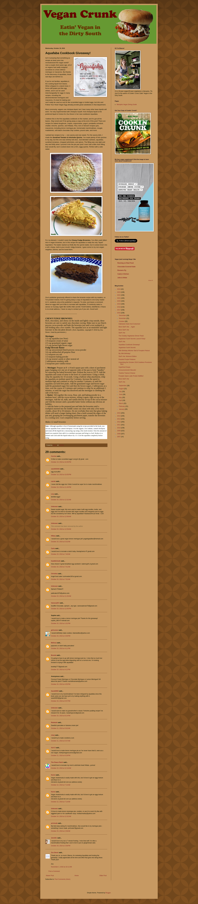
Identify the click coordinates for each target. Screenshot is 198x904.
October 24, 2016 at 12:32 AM (61, 816)
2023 (119, 292)
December (122, 315)
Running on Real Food (125, 263)
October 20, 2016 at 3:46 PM (60, 636)
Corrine (53, 456)
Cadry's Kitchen (123, 274)
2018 (119, 307)
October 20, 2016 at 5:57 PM (60, 701)
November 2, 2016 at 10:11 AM (61, 867)
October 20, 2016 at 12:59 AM (61, 529)
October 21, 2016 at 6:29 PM (60, 755)
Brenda (54, 655)
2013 (119, 419)
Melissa (53, 643)
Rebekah (54, 722)
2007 (119, 437)
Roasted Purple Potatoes (127, 359)
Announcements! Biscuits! (127, 370)
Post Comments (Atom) (62, 879)
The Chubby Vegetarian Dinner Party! (131, 336)
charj (53, 735)
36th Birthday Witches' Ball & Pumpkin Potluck (134, 350)
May (120, 397)
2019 (119, 304)
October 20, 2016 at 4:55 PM (60, 684)
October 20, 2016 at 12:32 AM (61, 500)
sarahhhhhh (55, 469)
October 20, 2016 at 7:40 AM (60, 554)
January (122, 409)
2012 (119, 422)
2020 (119, 301)
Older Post (103, 875)
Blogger (108, 893)
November (122, 318)
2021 (119, 298)
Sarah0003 (55, 691)
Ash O (53, 748)
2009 (119, 431)
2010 (119, 428)
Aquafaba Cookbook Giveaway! (129, 345)
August (121, 389)
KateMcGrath (55, 561)
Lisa (52, 494)
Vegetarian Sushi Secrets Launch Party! (132, 339)
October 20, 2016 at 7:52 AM (60, 579)
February (122, 406)
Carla (53, 548)
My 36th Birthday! (124, 353)
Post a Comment (54, 871)
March (121, 403)
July (120, 391)
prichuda (54, 823)
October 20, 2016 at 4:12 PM (60, 669)
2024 (119, 289)
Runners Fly (121, 270)
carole (53, 481)
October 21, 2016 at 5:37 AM (60, 741)
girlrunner (54, 630)
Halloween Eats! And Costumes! (129, 324)
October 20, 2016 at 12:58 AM (61, 516)
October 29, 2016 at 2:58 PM (60, 846)
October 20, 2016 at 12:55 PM (61, 609)
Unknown (54, 506)
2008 (119, 434)
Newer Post (50, 875)
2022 (119, 295)
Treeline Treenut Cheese (127, 373)
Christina (54, 574)
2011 (119, 425)
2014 (119, 416)
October (122, 321)
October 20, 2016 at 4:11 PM (60, 648)
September (123, 385)
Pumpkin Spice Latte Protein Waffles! (131, 376)
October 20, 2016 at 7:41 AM (60, 567)
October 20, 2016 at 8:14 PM (60, 716)
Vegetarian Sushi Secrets (127, 347)
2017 (119, 310)
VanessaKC (55, 603)
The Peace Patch (57, 762)
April (120, 400)
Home (77, 875)
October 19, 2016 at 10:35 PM (61, 462)
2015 (119, 413)
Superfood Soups (124, 367)
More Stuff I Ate (124, 330)
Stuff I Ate (122, 333)
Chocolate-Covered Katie (126, 267)
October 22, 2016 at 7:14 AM (60, 785)
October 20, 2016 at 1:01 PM (60, 623)
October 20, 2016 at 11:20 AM (61, 596)
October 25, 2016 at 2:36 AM (60, 831)
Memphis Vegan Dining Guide (127, 104)
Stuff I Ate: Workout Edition (128, 356)
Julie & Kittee (122, 278)
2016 (119, 313)
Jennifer (54, 838)
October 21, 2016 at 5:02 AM (60, 728)
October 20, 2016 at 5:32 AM (60, 542)
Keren (53, 775)
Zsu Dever (54, 852)
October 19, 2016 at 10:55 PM (61, 474)
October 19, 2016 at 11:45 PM (61, 487)
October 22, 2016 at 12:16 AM (61, 768)
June (121, 394)
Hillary (53, 536)
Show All (150, 280)
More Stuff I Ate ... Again (127, 327)
